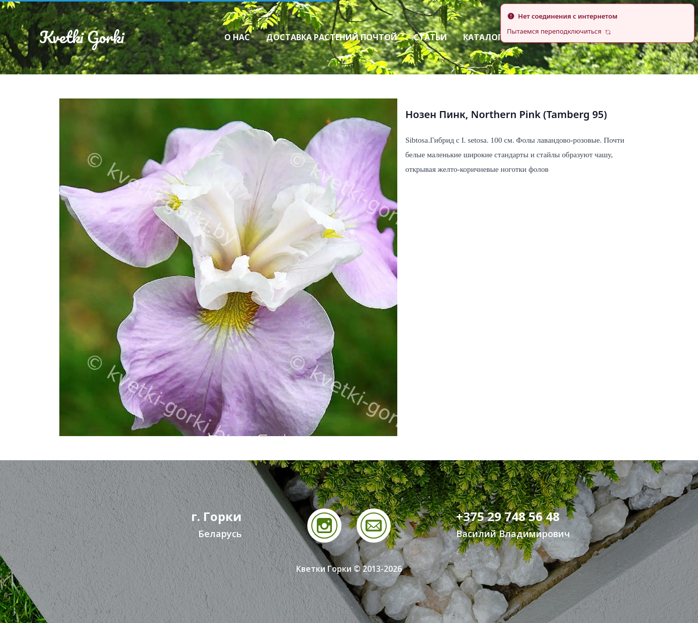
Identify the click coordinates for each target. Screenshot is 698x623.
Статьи (430, 37)
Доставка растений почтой (331, 37)
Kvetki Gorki (81, 37)
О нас (237, 37)
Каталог (482, 37)
